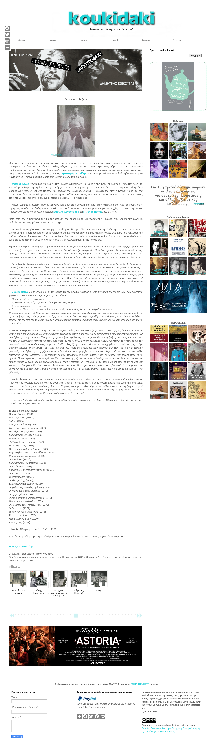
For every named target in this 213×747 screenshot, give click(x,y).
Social (115, 40)
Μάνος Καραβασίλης (21, 546)
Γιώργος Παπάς (92, 211)
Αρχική (21, 40)
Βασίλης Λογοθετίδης (66, 211)
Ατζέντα (177, 40)
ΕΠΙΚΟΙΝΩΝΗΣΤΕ (140, 684)
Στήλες (53, 40)
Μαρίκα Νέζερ (20, 183)
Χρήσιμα (146, 40)
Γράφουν (84, 40)
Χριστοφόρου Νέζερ (73, 173)
